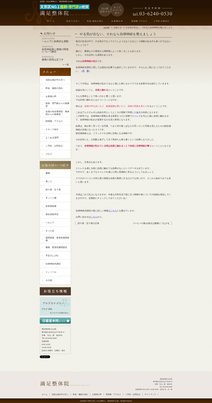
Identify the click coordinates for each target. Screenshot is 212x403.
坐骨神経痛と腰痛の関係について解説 (55, 50)
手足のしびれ (52, 255)
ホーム (51, 21)
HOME (107, 27)
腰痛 (48, 173)
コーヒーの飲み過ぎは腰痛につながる (151, 223)
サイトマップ (150, 394)
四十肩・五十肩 (53, 189)
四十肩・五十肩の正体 (88, 223)
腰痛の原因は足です (53, 59)
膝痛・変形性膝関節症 (56, 247)
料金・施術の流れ (95, 21)
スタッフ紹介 (52, 129)
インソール (51, 272)
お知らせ (118, 27)
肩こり (49, 181)
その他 (49, 280)
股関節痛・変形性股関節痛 (57, 239)
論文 (138, 112)
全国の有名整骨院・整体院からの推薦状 (57, 112)
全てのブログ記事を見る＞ (59, 313)
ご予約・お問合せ (161, 21)
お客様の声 (117, 21)
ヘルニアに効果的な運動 (55, 41)
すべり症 (50, 231)
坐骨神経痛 (51, 206)
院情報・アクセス (139, 21)
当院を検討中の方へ (73, 21)
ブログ (49, 154)
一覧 (66, 64)
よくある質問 (52, 137)
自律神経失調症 (53, 264)
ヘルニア (50, 222)
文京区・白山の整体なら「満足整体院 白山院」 (105, 401)
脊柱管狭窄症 (52, 214)
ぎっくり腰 (51, 198)
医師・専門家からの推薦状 (57, 104)
